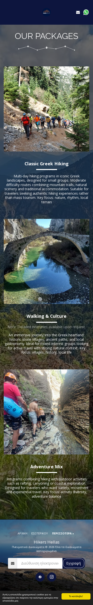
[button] (5, 12)
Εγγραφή (73, 563)
